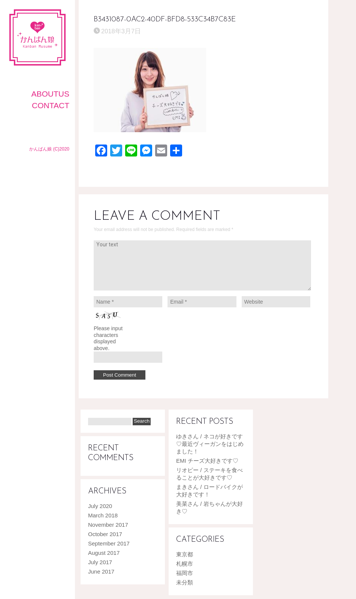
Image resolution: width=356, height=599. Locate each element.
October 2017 (105, 534)
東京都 (184, 554)
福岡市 (184, 573)
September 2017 (109, 543)
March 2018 (103, 515)
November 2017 (108, 525)
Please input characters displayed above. (108, 338)
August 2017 (104, 553)
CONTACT (50, 105)
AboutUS (50, 93)
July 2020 (100, 506)
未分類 (184, 582)
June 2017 (101, 571)
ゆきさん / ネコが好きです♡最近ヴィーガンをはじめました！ (210, 443)
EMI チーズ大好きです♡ (207, 460)
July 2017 (100, 562)
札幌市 (184, 563)
